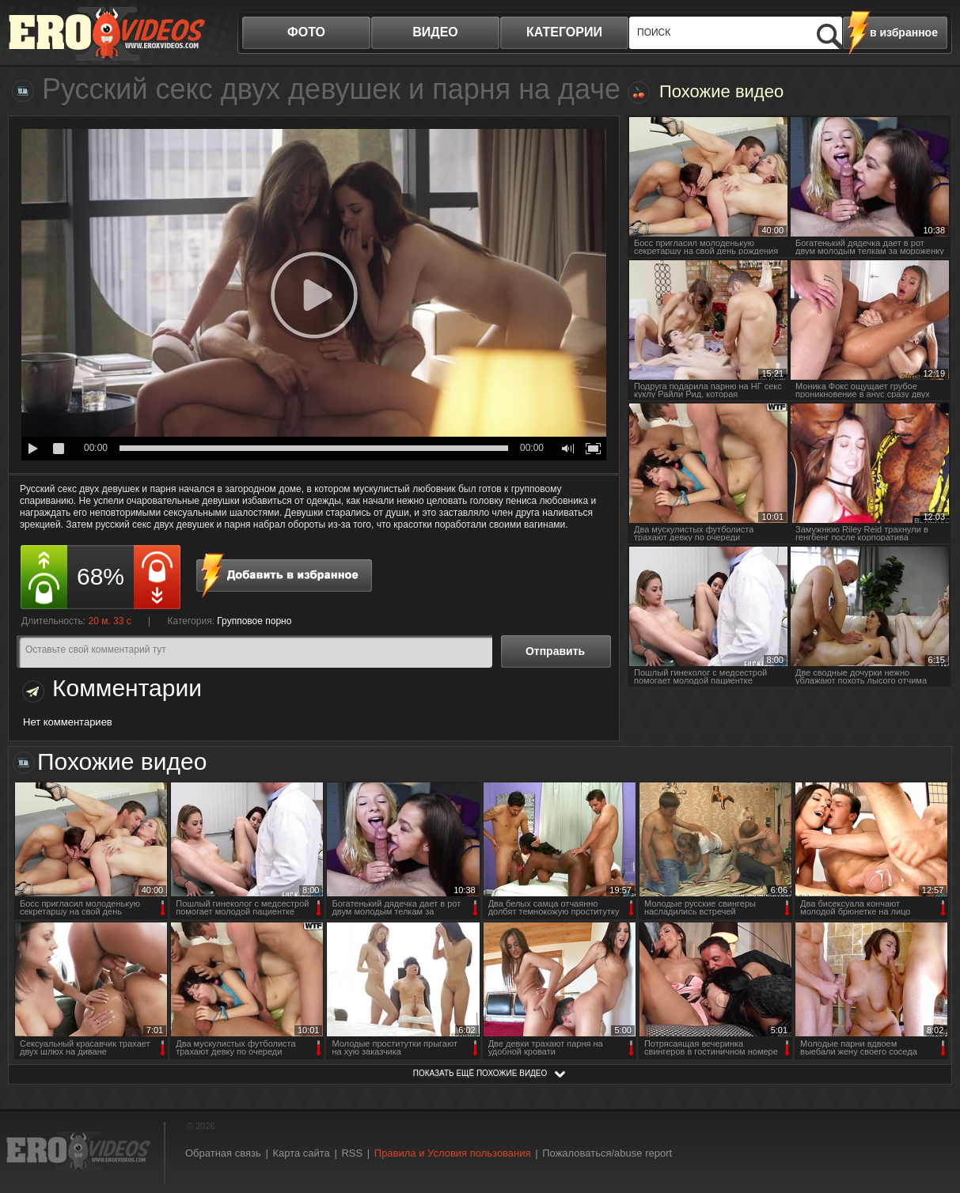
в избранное (904, 32)
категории (564, 32)
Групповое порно (254, 621)
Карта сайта (300, 1153)
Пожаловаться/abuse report (607, 1153)
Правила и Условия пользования (452, 1153)
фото (306, 32)
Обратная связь (223, 1153)
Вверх (930, 1119)
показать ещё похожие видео (480, 1073)
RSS (351, 1153)
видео (435, 32)
